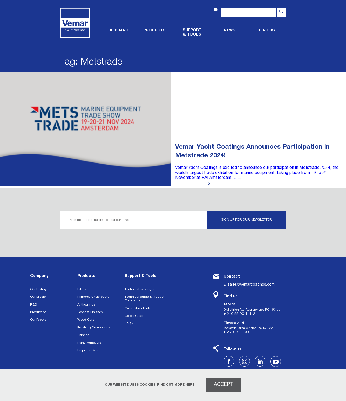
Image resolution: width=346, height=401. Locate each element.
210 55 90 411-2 (241, 314)
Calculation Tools (137, 308)
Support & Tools (140, 276)
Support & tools (192, 33)
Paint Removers (89, 343)
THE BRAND (117, 31)
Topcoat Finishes (90, 312)
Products (86, 276)
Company (39, 276)
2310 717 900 (238, 332)
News (229, 31)
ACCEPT (223, 384)
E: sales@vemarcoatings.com (249, 285)
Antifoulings (86, 304)
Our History (38, 289)
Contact (232, 277)
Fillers (81, 289)
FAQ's (129, 323)
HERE (189, 384)
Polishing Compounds (93, 327)
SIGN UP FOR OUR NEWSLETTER (246, 219)
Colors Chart (134, 316)
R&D (33, 304)
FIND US (267, 31)
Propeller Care (88, 350)
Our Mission (39, 297)
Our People (38, 319)
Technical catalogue (140, 289)
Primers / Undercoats (93, 297)
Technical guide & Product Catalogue (144, 298)
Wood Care (85, 319)
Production (38, 312)
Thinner (83, 335)
